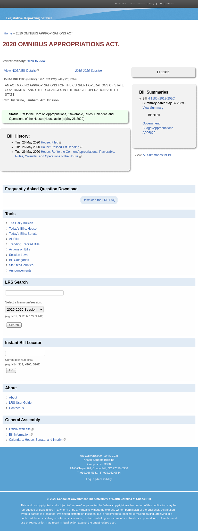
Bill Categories (19, 260)
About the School (120, 4)
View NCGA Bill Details (21, 71)
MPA (160, 4)
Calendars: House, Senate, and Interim (37, 440)
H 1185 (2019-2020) (161, 98)
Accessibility (104, 479)
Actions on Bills (19, 249)
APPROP (149, 132)
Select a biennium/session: (23, 302)
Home (8, 33)
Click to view (36, 61)
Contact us (16, 408)
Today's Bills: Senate (23, 234)
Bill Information (20, 434)
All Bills (14, 239)
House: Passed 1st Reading (61, 147)
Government (151, 123)
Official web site (21, 429)
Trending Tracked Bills (24, 244)
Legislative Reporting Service (29, 18)
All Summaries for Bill (157, 155)
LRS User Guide (20, 402)
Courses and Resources (137, 4)
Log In (90, 479)
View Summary (153, 108)
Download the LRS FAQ (98, 200)
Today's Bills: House (23, 228)
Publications (170, 4)
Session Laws (18, 255)
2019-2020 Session (88, 71)
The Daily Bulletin (21, 223)
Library (152, 4)
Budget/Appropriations (158, 128)
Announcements (20, 270)
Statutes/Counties (21, 265)
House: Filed (51, 142)
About (13, 397)
